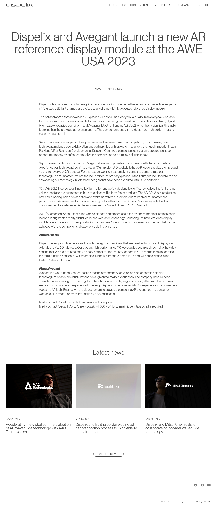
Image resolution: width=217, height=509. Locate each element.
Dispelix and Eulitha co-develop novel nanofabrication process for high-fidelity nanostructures (106, 428)
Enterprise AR (162, 5)
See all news (108, 454)
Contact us (164, 501)
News (98, 89)
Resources (202, 5)
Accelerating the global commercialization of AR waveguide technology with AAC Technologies (38, 428)
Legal (182, 501)
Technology (117, 5)
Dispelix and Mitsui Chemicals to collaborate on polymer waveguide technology (172, 428)
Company (183, 5)
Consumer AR (139, 5)
